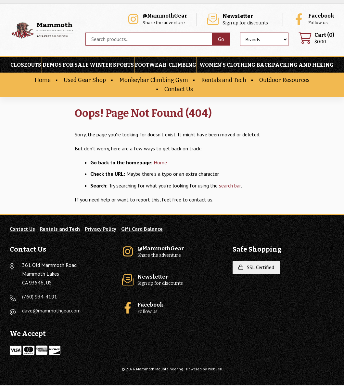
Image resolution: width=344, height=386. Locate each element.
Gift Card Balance (142, 229)
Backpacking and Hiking (295, 65)
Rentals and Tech (223, 80)
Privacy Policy (100, 229)
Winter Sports (112, 65)
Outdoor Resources (284, 80)
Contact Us (178, 89)
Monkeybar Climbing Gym (153, 80)
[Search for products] (147, 39)
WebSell (215, 369)
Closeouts (25, 65)
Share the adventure (159, 19)
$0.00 (316, 39)
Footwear (150, 65)
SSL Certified (256, 267)
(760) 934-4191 (39, 297)
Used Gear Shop (85, 80)
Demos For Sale (66, 65)
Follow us (313, 19)
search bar (230, 186)
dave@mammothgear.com (51, 311)
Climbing (182, 65)
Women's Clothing (227, 65)
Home (42, 80)
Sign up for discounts (241, 19)
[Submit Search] (220, 39)
